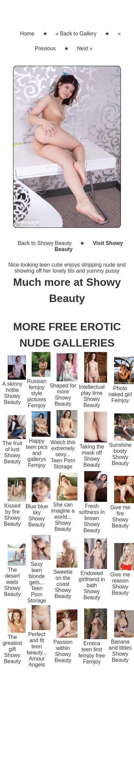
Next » (84, 48)
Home (27, 33)
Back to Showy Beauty (45, 243)
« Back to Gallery (76, 33)
